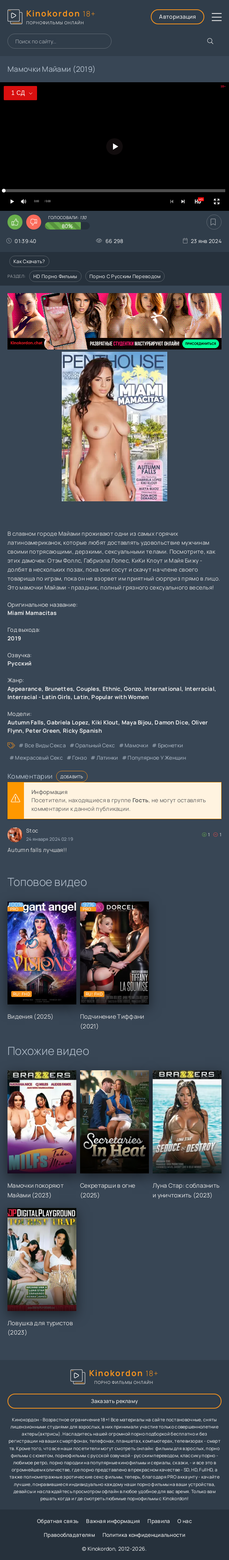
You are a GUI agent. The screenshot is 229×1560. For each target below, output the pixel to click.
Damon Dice (171, 722)
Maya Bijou (137, 722)
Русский (19, 663)
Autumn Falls (25, 722)
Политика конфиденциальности (144, 1534)
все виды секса (45, 745)
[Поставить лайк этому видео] (14, 222)
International (162, 689)
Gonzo (132, 689)
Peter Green (42, 731)
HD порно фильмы (55, 276)
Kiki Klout (105, 722)
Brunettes (59, 689)
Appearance (24, 689)
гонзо (79, 757)
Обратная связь (58, 1520)
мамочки (136, 745)
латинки (107, 757)
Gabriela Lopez (67, 722)
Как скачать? (29, 261)
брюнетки (170, 745)
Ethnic (112, 689)
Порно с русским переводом (125, 276)
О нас (184, 1520)
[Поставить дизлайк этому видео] (33, 222)
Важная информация (113, 1520)
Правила (158, 1520)
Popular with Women (120, 697)
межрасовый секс (39, 757)
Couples (87, 689)
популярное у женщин (157, 757)
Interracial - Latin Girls (39, 697)
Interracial (199, 689)
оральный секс (95, 745)
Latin (81, 697)
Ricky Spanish (82, 731)
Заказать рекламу (114, 1400)
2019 (14, 638)
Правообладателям (69, 1534)
